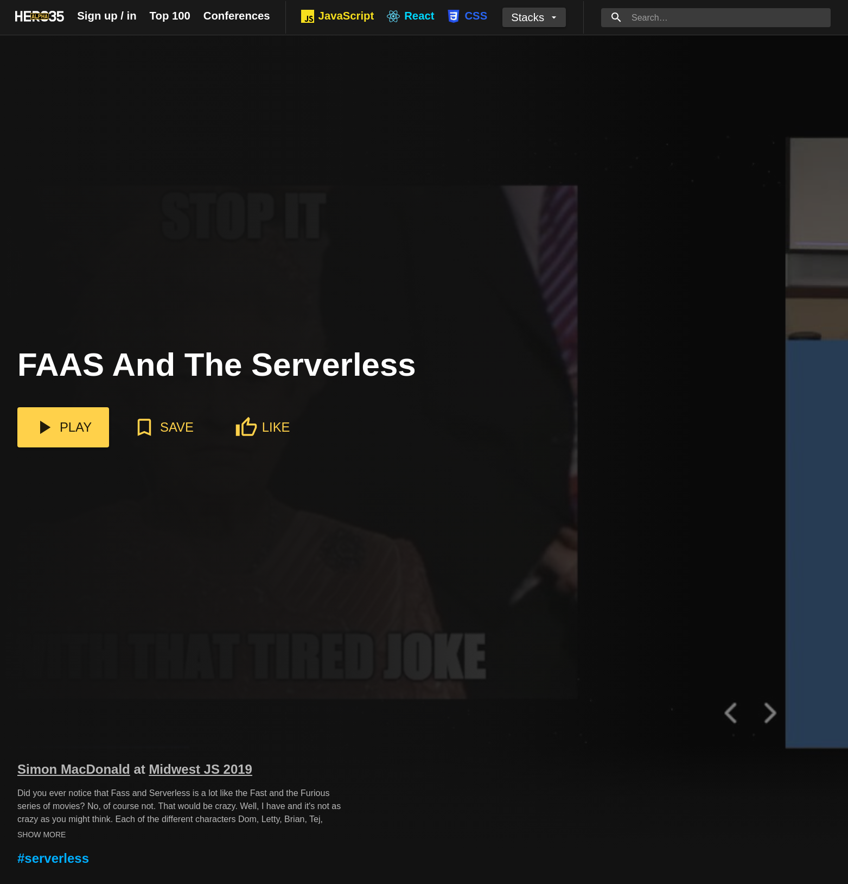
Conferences (236, 16)
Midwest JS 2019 (200, 769)
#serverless (53, 858)
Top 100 (170, 16)
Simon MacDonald (73, 769)
